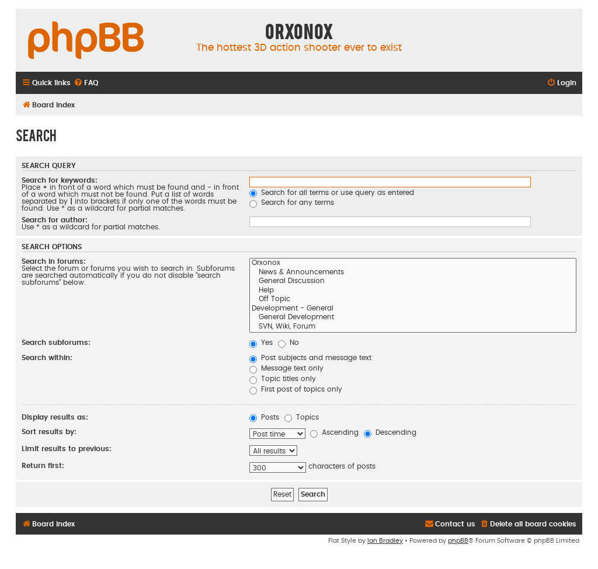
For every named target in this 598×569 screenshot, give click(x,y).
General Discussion (413, 282)
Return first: (43, 465)
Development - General (413, 309)
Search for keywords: (60, 180)
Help (413, 291)
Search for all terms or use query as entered (331, 192)
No (288, 342)
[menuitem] (86, 83)
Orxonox (413, 263)
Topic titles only (282, 378)
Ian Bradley (385, 540)
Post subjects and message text (310, 357)
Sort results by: (49, 431)
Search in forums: (54, 261)
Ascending (334, 432)
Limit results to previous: (67, 448)
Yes (261, 342)
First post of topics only (295, 389)
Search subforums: (56, 342)
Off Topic (413, 300)
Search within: (47, 357)
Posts (264, 417)
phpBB (458, 540)
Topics (301, 417)
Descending (390, 432)
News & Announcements (413, 273)
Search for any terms (291, 202)
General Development (413, 318)
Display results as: (55, 417)
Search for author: (55, 220)
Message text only (286, 368)
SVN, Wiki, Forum (413, 327)
